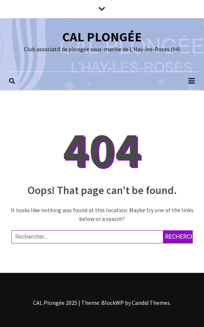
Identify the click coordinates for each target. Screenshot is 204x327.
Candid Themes (151, 302)
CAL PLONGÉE (102, 37)
